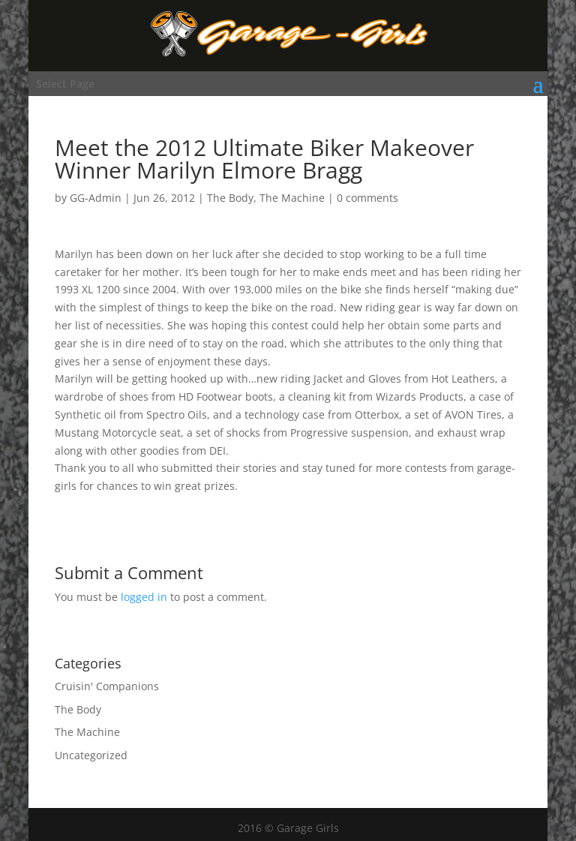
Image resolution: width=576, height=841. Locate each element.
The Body (230, 198)
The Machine (292, 198)
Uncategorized (91, 755)
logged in (144, 597)
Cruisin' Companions (107, 686)
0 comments (367, 198)
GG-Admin (96, 198)
